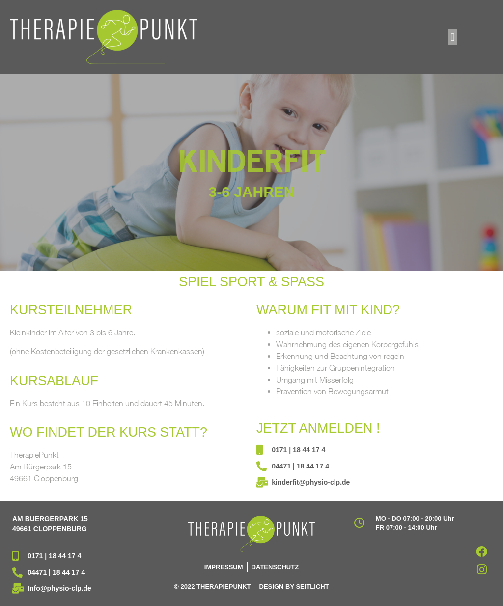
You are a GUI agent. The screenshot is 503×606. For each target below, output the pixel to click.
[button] (452, 37)
